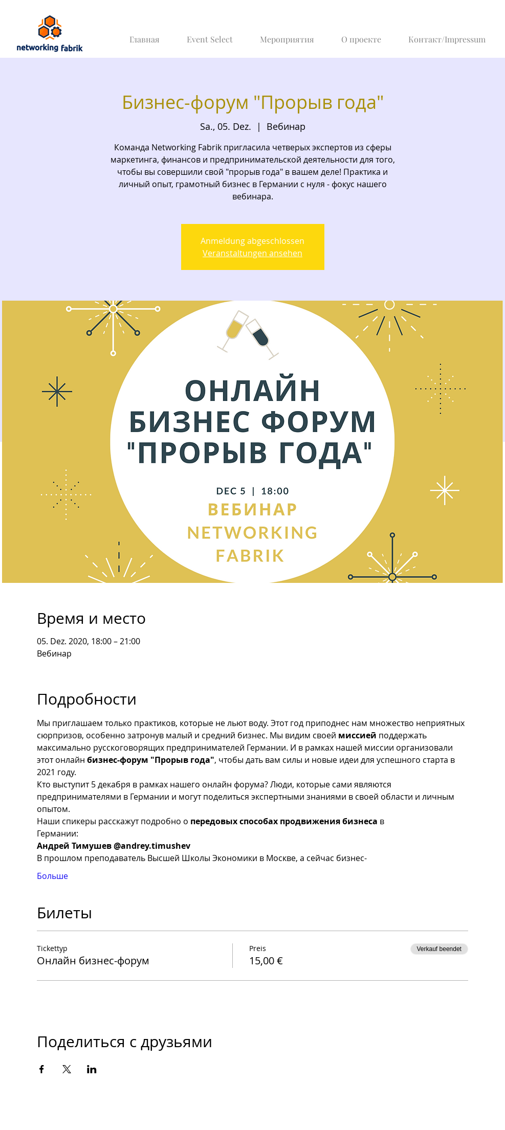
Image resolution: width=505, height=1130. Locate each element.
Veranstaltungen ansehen (252, 253)
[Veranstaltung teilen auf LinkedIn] (92, 1069)
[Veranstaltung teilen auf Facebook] (42, 1069)
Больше (52, 876)
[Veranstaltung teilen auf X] (67, 1069)
